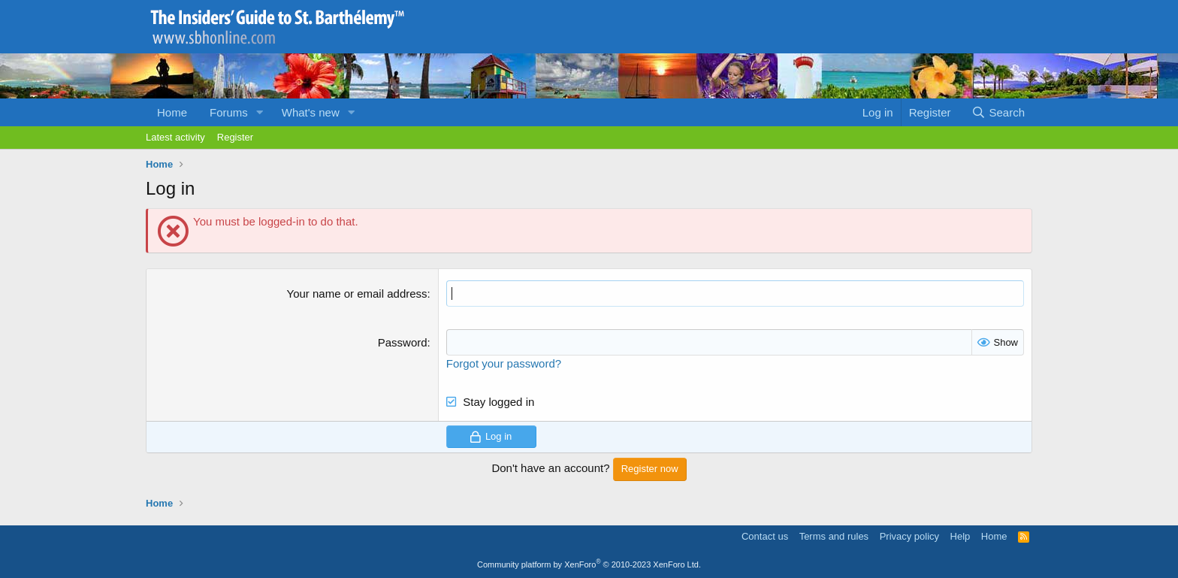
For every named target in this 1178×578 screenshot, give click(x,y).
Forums (229, 112)
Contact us (765, 536)
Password (402, 342)
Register (235, 137)
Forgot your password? (503, 363)
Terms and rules (833, 536)
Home (172, 112)
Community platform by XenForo (589, 564)
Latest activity (175, 137)
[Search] (998, 112)
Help (960, 536)
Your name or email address (357, 293)
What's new (311, 112)
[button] (259, 112)
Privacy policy (909, 536)
